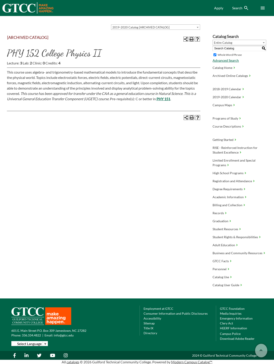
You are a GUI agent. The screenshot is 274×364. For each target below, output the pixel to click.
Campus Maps (222, 105)
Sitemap (149, 323)
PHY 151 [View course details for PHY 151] (163, 99)
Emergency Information (236, 318)
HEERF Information (233, 328)
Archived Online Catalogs (230, 76)
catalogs (73, 362)
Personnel (220, 269)
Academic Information (228, 197)
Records (218, 213)
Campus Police (230, 334)
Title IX (148, 328)
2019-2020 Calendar (227, 97)
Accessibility (152, 318)
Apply (218, 8)
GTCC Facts (221, 261)
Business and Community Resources (237, 253)
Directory (150, 333)
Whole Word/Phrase (230, 54)
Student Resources (225, 229)
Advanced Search (226, 60)
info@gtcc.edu (64, 335)
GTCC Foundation (232, 308)
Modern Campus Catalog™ (191, 362)
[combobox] (155, 27)
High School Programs (228, 173)
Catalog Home (222, 68)
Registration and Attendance (232, 181)
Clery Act (226, 323)
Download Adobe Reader (237, 338)
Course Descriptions (227, 126)
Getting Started (223, 140)
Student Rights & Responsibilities (235, 237)
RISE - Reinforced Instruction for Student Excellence (235, 150)
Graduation (220, 221)
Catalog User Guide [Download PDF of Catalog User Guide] (226, 285)
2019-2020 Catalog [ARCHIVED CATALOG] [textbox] (141, 27)
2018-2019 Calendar (227, 89)
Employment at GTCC (158, 308)
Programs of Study (225, 118)
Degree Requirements (228, 189)
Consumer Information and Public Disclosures (176, 313)
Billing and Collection (227, 205)
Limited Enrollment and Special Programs (234, 162)
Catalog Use (221, 277)
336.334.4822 (31, 335)
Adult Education (224, 245)
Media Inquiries (231, 313)
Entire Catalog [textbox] (223, 42)
